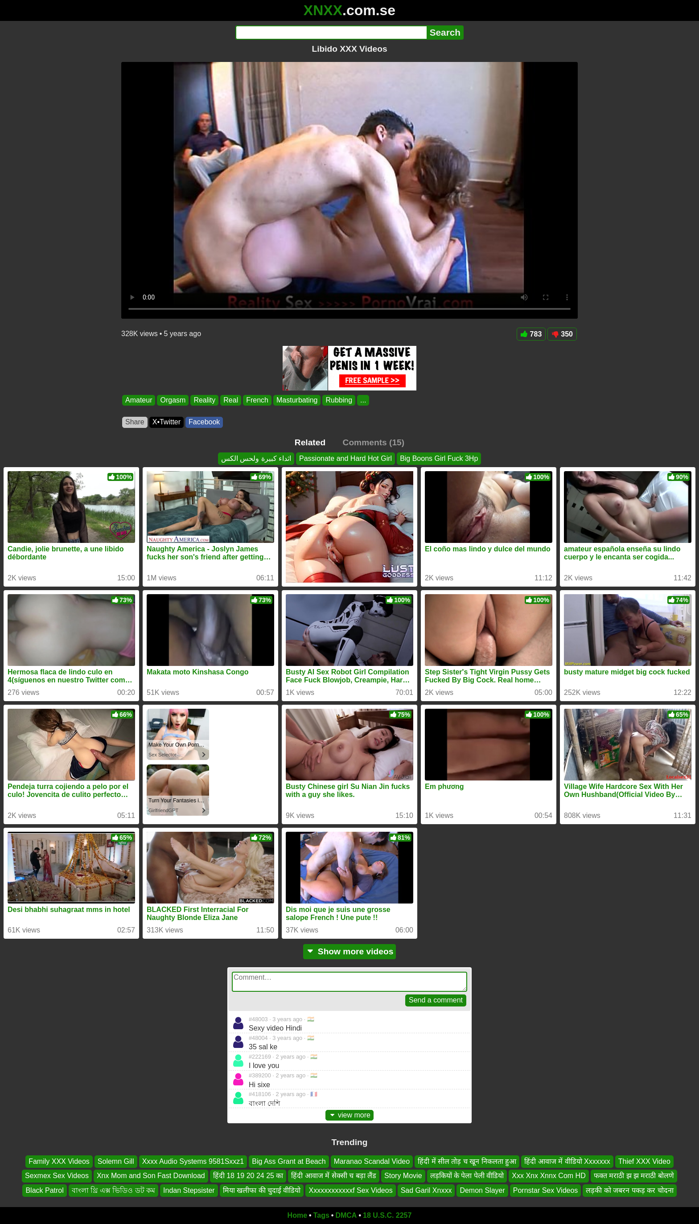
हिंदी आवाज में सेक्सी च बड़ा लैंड (333, 1176)
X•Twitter (166, 422)
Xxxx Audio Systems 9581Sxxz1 (193, 1161)
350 (562, 334)
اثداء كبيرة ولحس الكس (256, 458)
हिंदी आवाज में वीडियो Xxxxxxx (567, 1161)
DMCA (346, 1215)
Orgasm (172, 400)
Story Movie (403, 1176)
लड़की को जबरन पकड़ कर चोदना (629, 1190)
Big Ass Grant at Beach (288, 1161)
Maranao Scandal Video (372, 1161)
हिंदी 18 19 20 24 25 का (248, 1176)
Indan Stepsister (189, 1190)
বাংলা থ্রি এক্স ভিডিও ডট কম (113, 1190)
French (257, 400)
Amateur (138, 400)
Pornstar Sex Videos (545, 1190)
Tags (321, 1215)
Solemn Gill (116, 1161)
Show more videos (350, 951)
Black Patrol (44, 1190)
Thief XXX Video (644, 1161)
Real (230, 400)
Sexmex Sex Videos (57, 1176)
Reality (204, 400)
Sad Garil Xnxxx (426, 1190)
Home (297, 1215)
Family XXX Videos (59, 1161)
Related (310, 442)
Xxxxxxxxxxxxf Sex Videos (350, 1190)
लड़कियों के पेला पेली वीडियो (467, 1176)
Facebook (204, 422)
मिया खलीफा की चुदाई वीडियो (262, 1190)
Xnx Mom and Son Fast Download (151, 1176)
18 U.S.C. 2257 (387, 1215)
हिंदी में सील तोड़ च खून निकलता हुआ (467, 1161)
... (363, 400)
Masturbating (297, 400)
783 (531, 334)
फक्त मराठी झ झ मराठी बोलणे (634, 1176)
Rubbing (338, 400)
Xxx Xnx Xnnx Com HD (548, 1176)
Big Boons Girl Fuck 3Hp (439, 458)
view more (349, 1115)
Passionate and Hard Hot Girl (345, 458)
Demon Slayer (482, 1190)
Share (134, 422)
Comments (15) (374, 442)
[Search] (331, 32)
